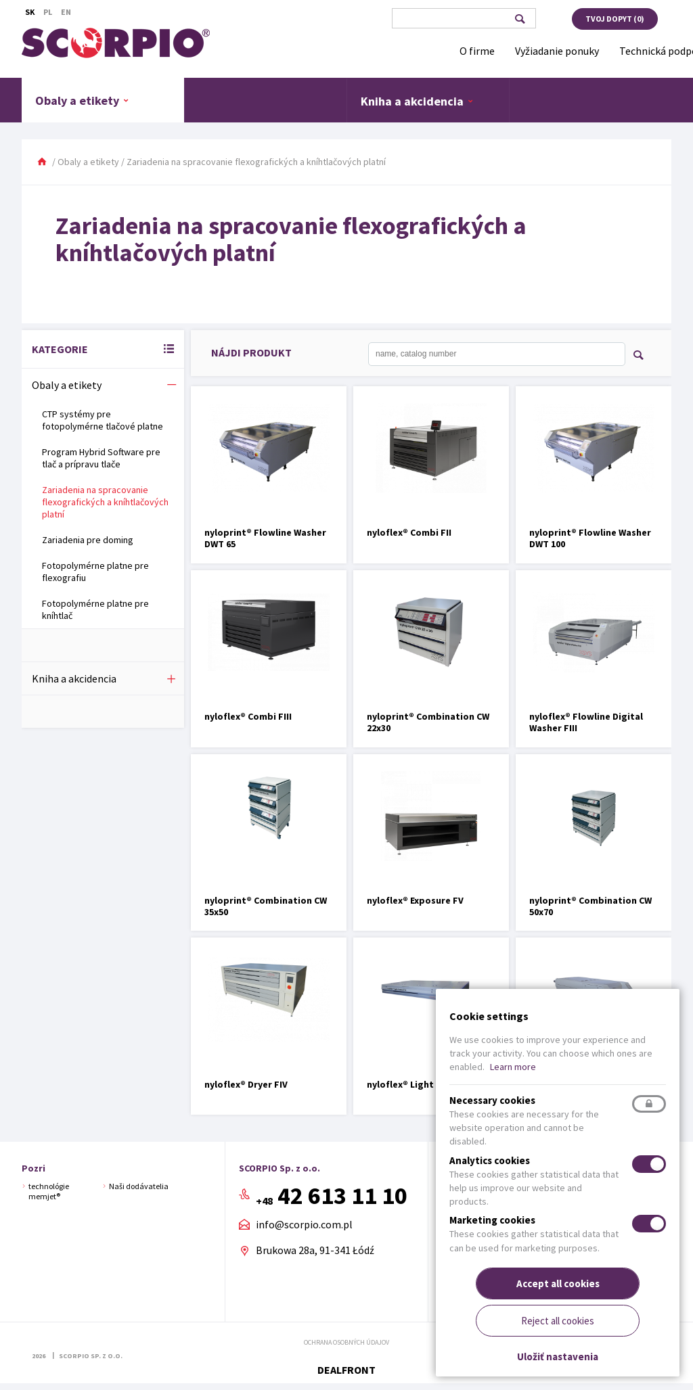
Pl (47, 12)
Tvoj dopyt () (614, 19)
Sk (30, 12)
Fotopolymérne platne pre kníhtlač (95, 609)
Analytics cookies (489, 1160)
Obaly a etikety (82, 100)
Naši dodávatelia (139, 1186)
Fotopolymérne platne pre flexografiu (95, 571)
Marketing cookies (492, 1220)
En (66, 12)
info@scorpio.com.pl (304, 1225)
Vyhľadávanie (519, 19)
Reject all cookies (557, 1320)
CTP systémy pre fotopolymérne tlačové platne (102, 420)
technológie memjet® (48, 1191)
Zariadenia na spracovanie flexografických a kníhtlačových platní (105, 502)
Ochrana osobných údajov (346, 1342)
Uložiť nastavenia (557, 1356)
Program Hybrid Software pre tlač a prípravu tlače (101, 458)
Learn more (513, 1067)
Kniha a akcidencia (417, 101)
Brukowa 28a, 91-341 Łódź (315, 1250)
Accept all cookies (558, 1283)
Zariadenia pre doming (87, 540)
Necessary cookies (492, 1100)
